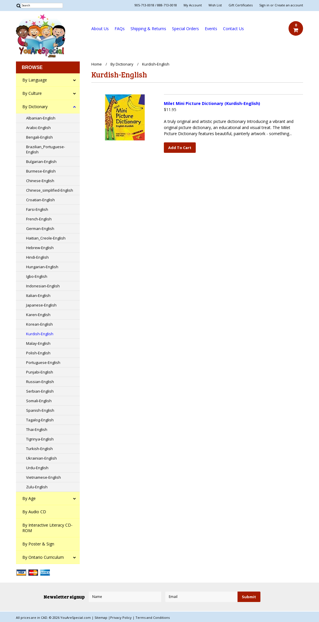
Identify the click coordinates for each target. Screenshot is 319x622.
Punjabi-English (39, 372)
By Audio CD (34, 511)
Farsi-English (37, 209)
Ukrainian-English (41, 458)
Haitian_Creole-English (46, 238)
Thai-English (36, 429)
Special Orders (185, 28)
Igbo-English (36, 276)
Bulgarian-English (41, 161)
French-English (39, 219)
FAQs (120, 28)
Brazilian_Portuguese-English (45, 149)
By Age (29, 498)
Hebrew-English (40, 247)
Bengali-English (39, 137)
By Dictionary (35, 106)
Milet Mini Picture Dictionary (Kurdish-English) (212, 103)
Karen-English (38, 314)
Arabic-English (38, 127)
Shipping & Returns (148, 28)
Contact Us (233, 28)
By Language (34, 80)
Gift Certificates (241, 5)
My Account (193, 5)
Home (96, 64)
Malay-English (38, 343)
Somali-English (39, 400)
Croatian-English (40, 199)
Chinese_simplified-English (49, 190)
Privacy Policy (121, 617)
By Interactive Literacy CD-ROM (47, 527)
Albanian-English (40, 118)
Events (211, 28)
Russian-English (40, 381)
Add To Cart (179, 147)
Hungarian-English (42, 266)
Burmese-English (41, 171)
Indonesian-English (43, 286)
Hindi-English (37, 257)
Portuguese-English (43, 362)
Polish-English (38, 353)
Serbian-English (40, 391)
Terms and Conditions (152, 617)
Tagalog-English (40, 419)
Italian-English (38, 295)
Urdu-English (37, 467)
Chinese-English (40, 180)
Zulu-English (37, 486)
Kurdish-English (39, 333)
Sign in (264, 5)
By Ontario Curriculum (43, 557)
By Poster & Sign (38, 544)
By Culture (32, 93)
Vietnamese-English (43, 477)
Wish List (215, 5)
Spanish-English (40, 410)
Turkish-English (39, 448)
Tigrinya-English (40, 439)
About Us (100, 28)
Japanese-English (41, 305)
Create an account (289, 5)
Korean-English (39, 324)
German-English (40, 228)
